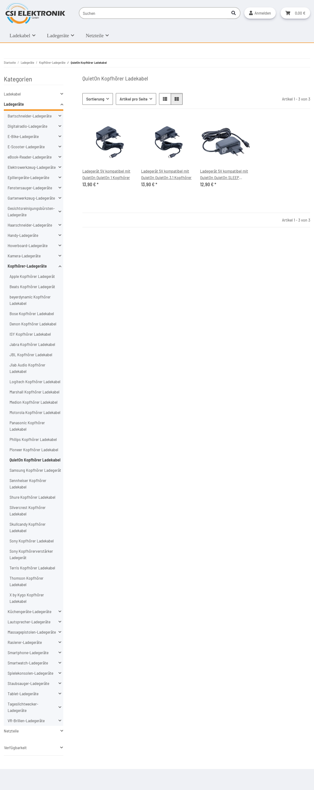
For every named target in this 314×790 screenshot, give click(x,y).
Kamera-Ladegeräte (24, 255)
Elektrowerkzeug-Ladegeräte (32, 167)
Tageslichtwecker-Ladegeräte (23, 707)
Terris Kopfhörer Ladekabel (32, 567)
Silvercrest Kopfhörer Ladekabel (28, 510)
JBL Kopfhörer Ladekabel (31, 354)
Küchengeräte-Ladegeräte (29, 611)
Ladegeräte (14, 104)
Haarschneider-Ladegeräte (30, 225)
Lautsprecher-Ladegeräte (29, 621)
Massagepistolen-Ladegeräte (32, 632)
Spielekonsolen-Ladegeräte (30, 673)
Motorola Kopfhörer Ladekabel (35, 412)
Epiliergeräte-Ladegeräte (28, 177)
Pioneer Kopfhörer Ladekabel (34, 449)
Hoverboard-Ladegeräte (28, 245)
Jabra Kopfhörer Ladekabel (32, 344)
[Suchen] (153, 13)
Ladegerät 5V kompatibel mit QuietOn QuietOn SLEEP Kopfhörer (224, 174)
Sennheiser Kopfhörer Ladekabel (28, 483)
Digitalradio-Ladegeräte (27, 126)
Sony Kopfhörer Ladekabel (32, 540)
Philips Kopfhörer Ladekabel (33, 439)
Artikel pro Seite (134, 98)
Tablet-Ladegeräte (23, 693)
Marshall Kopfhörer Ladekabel (34, 391)
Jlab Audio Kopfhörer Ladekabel (27, 368)
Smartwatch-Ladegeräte (28, 662)
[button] (260, 13)
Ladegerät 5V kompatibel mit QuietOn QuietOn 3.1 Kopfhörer (166, 174)
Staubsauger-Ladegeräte (28, 683)
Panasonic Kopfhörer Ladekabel (27, 426)
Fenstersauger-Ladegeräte (30, 187)
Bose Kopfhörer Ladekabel (32, 313)
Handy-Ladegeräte (23, 235)
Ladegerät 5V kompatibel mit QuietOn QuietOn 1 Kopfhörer (106, 174)
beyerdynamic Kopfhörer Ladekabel (30, 300)
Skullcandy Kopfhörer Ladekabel (28, 527)
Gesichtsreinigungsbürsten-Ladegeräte (31, 211)
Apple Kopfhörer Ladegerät (32, 276)
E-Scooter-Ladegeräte (26, 146)
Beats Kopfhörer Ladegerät (32, 286)
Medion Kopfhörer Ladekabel (34, 402)
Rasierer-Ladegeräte (25, 642)
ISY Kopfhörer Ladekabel (30, 334)
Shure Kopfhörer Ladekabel (32, 497)
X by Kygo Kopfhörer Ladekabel (27, 598)
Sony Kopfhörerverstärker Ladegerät (31, 554)
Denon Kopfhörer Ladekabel (33, 323)
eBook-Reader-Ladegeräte (30, 156)
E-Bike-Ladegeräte (23, 136)
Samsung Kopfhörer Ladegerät (35, 470)
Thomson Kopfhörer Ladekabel (26, 581)
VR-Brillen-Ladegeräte (26, 720)
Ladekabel (12, 93)
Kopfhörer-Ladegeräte (27, 266)
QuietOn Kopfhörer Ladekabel (35, 459)
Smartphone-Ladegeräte (28, 652)
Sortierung (95, 98)
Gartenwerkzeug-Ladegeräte (31, 198)
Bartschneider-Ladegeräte (30, 115)
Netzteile (11, 730)
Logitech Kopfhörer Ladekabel (35, 381)
